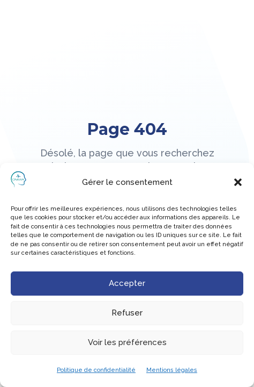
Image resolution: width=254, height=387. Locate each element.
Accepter (127, 283)
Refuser (127, 313)
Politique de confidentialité (96, 370)
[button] (238, 182)
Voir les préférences (127, 342)
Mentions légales (171, 370)
